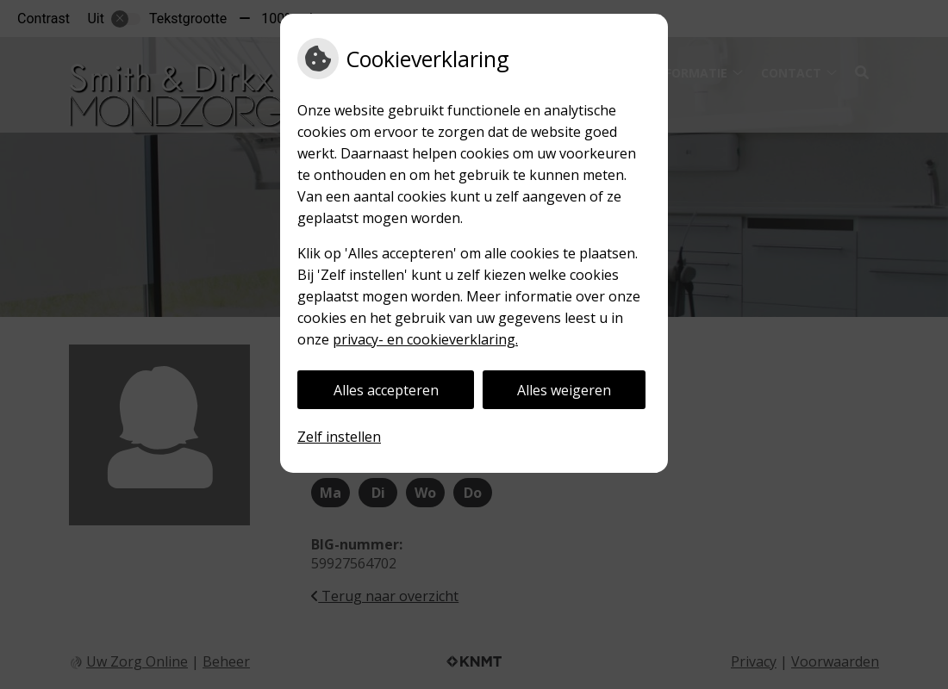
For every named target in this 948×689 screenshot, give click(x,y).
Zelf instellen (339, 436)
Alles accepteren (386, 390)
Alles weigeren (564, 390)
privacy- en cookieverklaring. (425, 339)
